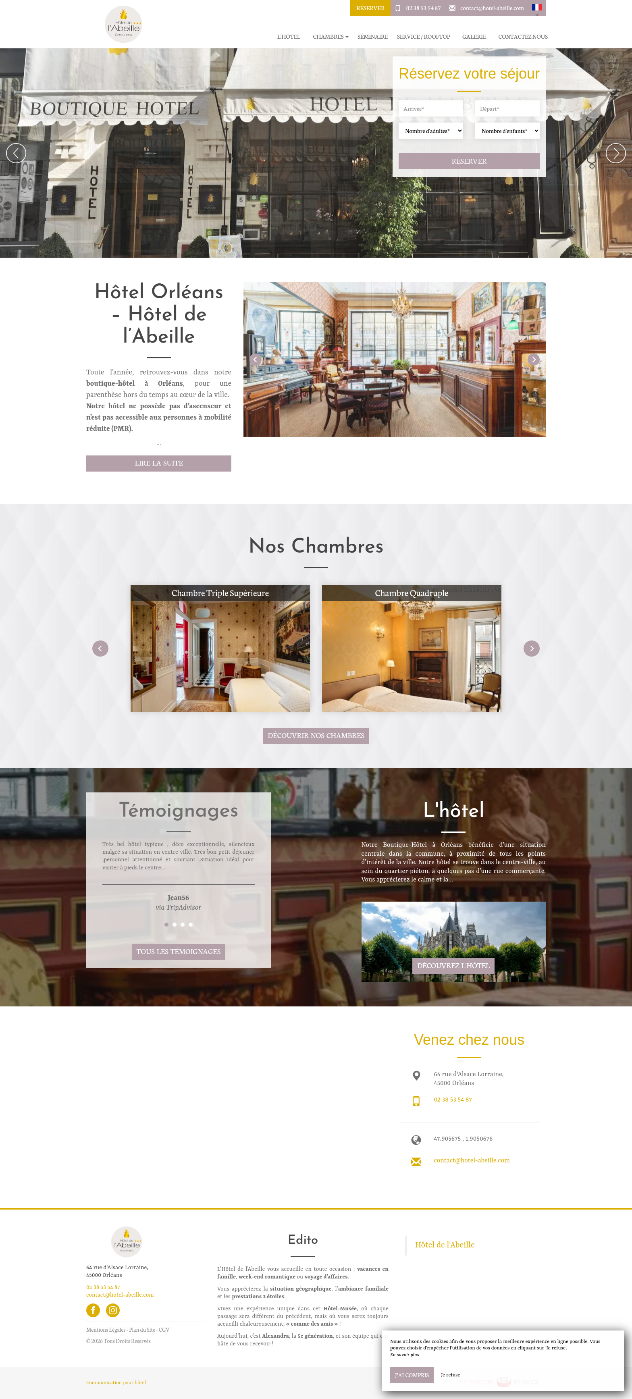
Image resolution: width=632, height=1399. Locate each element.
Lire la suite (159, 462)
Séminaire (373, 36)
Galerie (474, 36)
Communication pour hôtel (116, 1383)
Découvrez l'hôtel (453, 965)
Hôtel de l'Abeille (445, 1245)
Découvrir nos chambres (316, 735)
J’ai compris (412, 1375)
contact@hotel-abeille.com (492, 8)
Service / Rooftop (423, 36)
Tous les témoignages (178, 951)
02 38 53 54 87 (423, 8)
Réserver (370, 8)
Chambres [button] (331, 36)
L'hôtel (288, 36)
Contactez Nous (523, 36)
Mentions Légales (105, 1329)
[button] (537, 8)
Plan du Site (142, 1329)
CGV (164, 1329)
